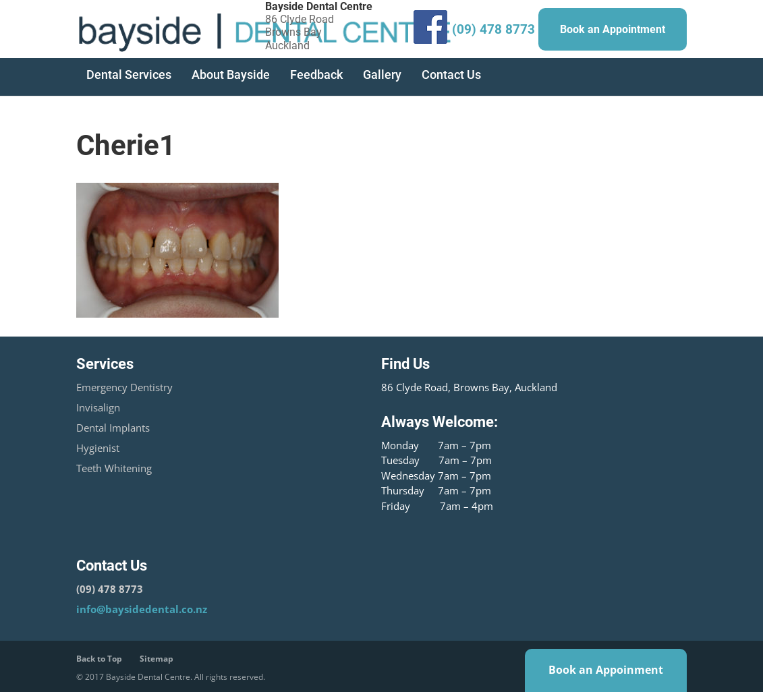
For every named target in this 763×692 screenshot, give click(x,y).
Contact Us (451, 74)
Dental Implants (113, 427)
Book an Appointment (612, 29)
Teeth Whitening (114, 468)
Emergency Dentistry (124, 387)
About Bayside (231, 74)
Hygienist (97, 448)
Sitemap (156, 658)
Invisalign (98, 407)
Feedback (316, 74)
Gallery (382, 74)
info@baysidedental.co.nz (141, 609)
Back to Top (99, 658)
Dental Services (128, 74)
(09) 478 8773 (493, 29)
